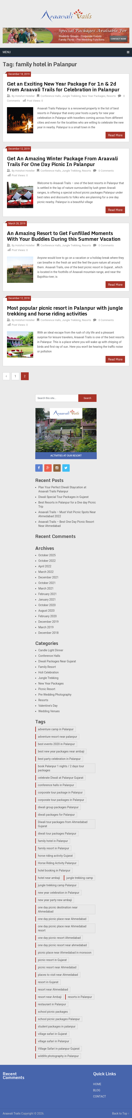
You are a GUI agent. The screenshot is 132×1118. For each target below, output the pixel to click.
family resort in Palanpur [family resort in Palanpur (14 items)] (53, 848)
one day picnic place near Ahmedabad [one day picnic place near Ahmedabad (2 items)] (62, 919)
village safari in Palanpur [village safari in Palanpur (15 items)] (53, 1041)
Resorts (111, 95)
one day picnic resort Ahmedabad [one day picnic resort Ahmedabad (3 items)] (59, 937)
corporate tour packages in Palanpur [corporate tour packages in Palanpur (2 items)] (61, 800)
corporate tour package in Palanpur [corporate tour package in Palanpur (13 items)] (60, 792)
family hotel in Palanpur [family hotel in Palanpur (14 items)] (53, 841)
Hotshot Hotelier (25, 95)
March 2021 (45, 588)
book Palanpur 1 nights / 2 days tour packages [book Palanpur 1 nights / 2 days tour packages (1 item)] (61, 768)
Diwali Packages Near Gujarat (57, 661)
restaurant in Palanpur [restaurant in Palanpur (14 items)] (52, 1004)
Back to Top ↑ (120, 1113)
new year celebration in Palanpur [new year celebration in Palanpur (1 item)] (58, 892)
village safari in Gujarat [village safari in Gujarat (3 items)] (52, 1033)
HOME (97, 1084)
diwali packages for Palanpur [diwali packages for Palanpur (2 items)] (56, 814)
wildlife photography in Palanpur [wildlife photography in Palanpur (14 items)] (58, 1056)
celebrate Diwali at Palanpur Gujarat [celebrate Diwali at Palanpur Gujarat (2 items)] (60, 777)
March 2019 (45, 627)
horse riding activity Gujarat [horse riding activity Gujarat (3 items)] (55, 855)
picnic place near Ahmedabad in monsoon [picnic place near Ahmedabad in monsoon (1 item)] (64, 952)
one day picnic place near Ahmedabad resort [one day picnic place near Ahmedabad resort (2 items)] (62, 928)
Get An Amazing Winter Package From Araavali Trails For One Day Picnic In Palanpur (62, 161)
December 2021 (48, 577)
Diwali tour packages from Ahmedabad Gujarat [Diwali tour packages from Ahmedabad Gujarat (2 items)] (63, 824)
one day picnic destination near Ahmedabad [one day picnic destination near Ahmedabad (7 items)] (57, 909)
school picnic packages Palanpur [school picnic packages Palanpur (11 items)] (59, 1019)
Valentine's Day (48, 705)
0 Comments (106, 170)
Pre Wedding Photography (54, 694)
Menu (7, 52)
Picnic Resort (46, 689)
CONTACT (99, 1096)
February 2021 (47, 594)
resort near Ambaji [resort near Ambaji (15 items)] (49, 997)
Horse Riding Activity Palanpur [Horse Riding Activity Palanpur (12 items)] (57, 863)
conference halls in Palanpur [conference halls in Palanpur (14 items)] (56, 785)
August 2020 (46, 610)
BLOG (96, 1090)
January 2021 (47, 599)
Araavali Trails (11, 1113)
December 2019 (48, 621)
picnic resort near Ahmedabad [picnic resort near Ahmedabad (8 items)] (57, 967)
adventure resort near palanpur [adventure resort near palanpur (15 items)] (57, 736)
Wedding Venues (49, 711)
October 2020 (47, 605)
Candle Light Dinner (50, 650)
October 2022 (47, 560)
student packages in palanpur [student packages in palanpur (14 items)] (56, 1026)
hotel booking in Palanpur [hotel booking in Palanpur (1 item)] (54, 870)
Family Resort (47, 667)
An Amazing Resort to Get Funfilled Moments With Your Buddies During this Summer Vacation (64, 236)
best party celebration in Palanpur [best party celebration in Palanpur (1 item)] (59, 758)
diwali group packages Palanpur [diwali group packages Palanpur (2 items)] (58, 807)
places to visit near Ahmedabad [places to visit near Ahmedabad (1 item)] (58, 974)
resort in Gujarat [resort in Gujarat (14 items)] (48, 982)
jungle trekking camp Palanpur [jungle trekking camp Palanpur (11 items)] (57, 885)
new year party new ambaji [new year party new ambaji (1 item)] (55, 900)
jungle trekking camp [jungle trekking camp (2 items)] (79, 877)
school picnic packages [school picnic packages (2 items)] (53, 1011)
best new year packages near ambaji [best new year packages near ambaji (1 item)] (61, 751)
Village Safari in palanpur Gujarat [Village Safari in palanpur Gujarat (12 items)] (59, 1048)
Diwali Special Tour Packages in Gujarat (63, 497)
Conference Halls (51, 95)
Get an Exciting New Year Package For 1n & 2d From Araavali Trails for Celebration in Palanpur (63, 86)
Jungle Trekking (71, 95)
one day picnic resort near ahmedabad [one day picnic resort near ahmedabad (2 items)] (62, 945)
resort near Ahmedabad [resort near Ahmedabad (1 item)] (53, 989)
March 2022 (45, 571)
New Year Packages (93, 95)
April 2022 (44, 566)
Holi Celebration (48, 672)
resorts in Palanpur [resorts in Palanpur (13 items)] (80, 997)
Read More (115, 135)
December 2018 (48, 632)
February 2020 (47, 616)
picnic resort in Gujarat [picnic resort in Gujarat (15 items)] (52, 960)
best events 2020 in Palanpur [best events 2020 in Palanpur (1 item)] (56, 744)
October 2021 (47, 583)
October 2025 (47, 555)
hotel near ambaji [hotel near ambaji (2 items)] (49, 877)
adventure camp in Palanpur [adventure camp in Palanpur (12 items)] (56, 729)
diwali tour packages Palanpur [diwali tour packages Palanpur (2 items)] (57, 833)
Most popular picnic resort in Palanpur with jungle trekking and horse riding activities (65, 311)
